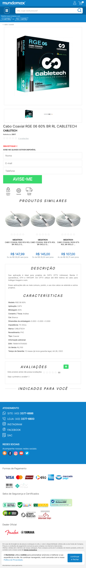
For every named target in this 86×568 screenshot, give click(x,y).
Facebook (14, 429)
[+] (66, 367)
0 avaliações (23, 138)
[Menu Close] (6, 10)
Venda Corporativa (30, 550)
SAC (9, 435)
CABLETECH (10, 130)
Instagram (14, 424)
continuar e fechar (74, 558)
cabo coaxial (9, 24)
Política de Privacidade (13, 560)
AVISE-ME (22, 179)
